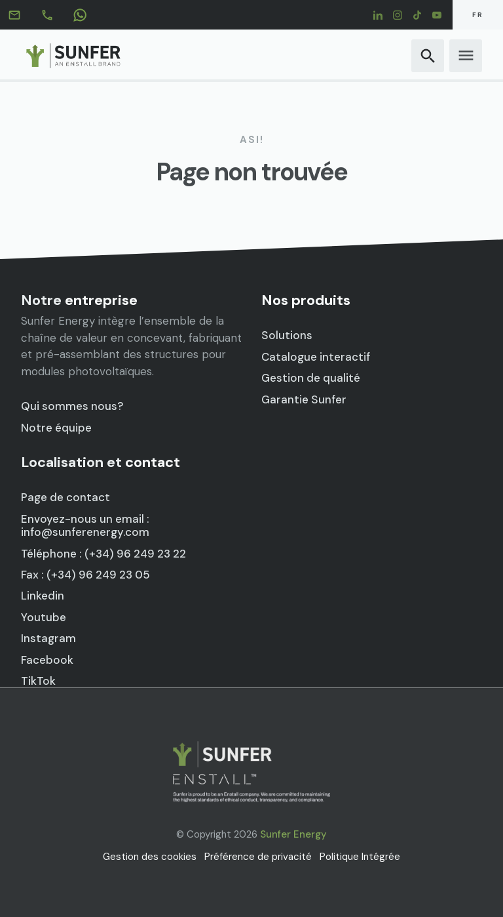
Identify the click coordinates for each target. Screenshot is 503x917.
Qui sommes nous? (72, 406)
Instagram (48, 638)
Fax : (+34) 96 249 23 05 (85, 574)
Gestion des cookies (149, 856)
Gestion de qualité (310, 377)
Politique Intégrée (360, 856)
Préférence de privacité (258, 856)
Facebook (47, 659)
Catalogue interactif (315, 356)
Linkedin (42, 596)
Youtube (43, 617)
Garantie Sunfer (303, 399)
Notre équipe (56, 427)
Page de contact (65, 497)
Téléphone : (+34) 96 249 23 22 (103, 553)
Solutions (286, 335)
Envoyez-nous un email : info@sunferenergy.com (85, 525)
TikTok (38, 680)
